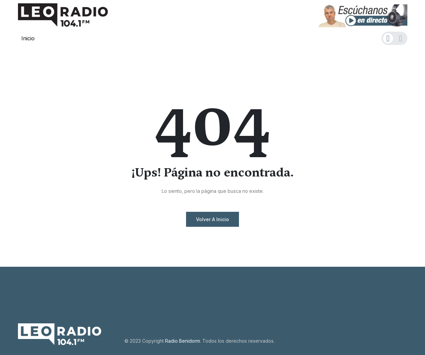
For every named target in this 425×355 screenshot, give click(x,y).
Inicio (28, 38)
